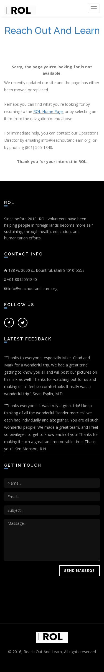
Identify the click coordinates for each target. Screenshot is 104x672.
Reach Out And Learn (52, 31)
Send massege (79, 571)
